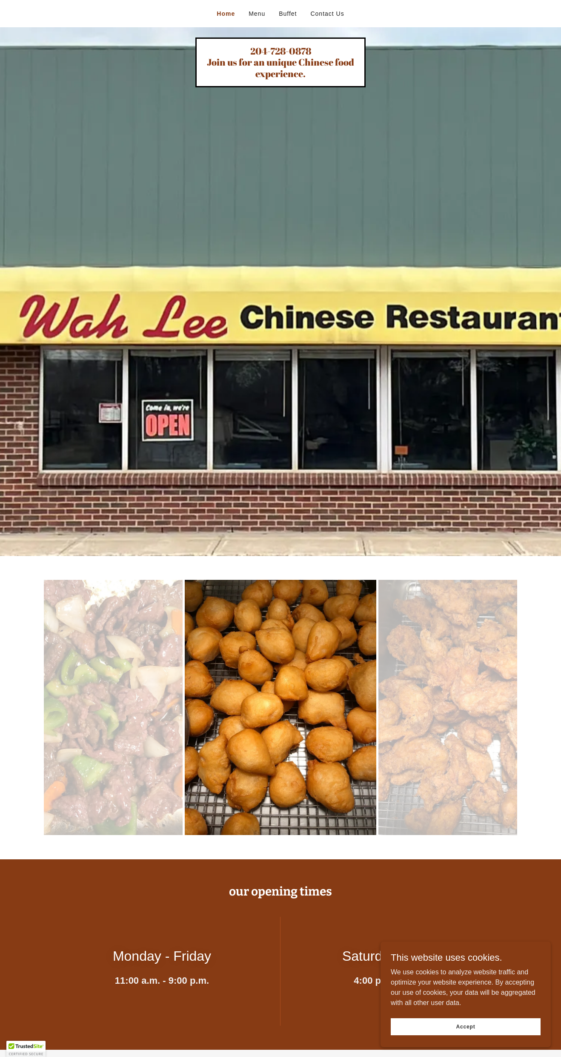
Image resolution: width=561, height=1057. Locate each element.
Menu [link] (257, 13)
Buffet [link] (288, 13)
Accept (465, 1026)
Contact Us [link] (327, 13)
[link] (280, 74)
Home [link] (226, 13)
